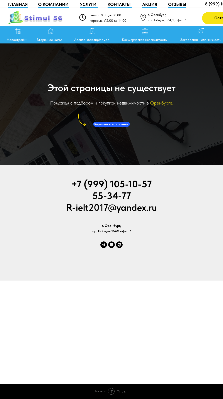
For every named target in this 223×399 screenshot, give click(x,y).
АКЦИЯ (149, 4)
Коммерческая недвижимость (144, 40)
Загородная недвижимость (200, 40)
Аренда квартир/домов (91, 40)
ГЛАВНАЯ (18, 4)
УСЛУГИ (88, 4)
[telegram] (103, 244)
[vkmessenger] (119, 244)
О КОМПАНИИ (53, 4)
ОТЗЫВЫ (177, 4)
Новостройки (17, 40)
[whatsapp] (111, 244)
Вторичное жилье (50, 40)
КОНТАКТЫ (119, 4)
